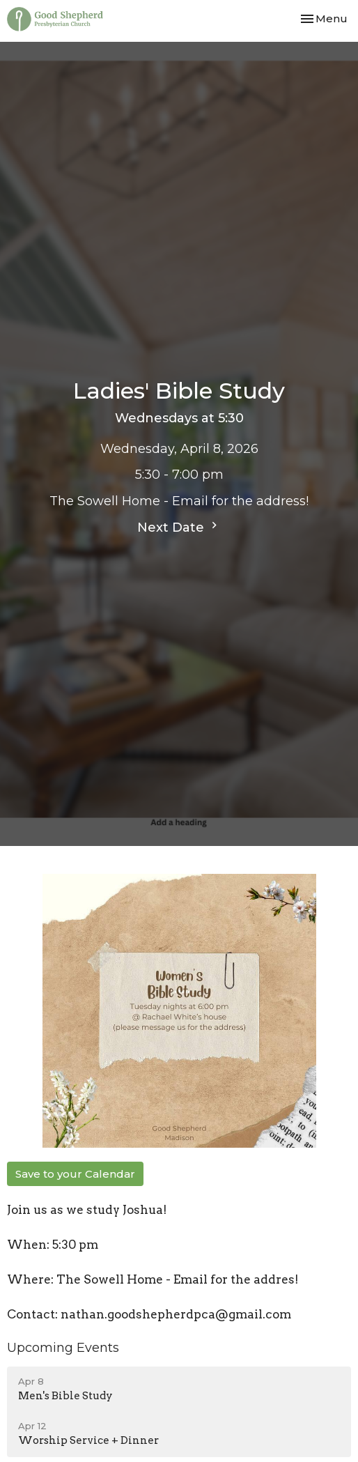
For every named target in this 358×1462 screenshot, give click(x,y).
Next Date (179, 526)
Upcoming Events (63, 1347)
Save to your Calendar (75, 1173)
